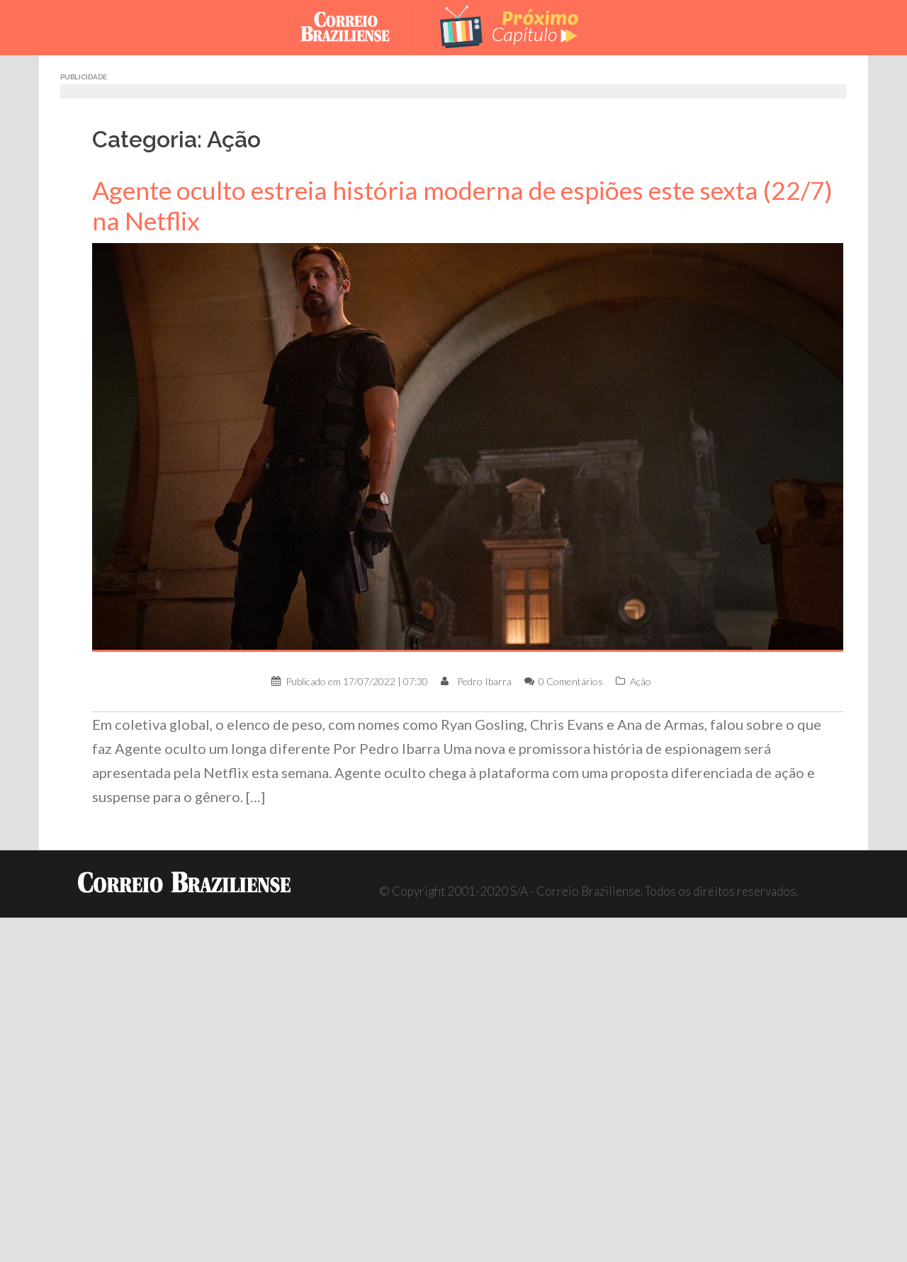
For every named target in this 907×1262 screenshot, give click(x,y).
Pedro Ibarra (484, 681)
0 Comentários (571, 681)
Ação (640, 681)
